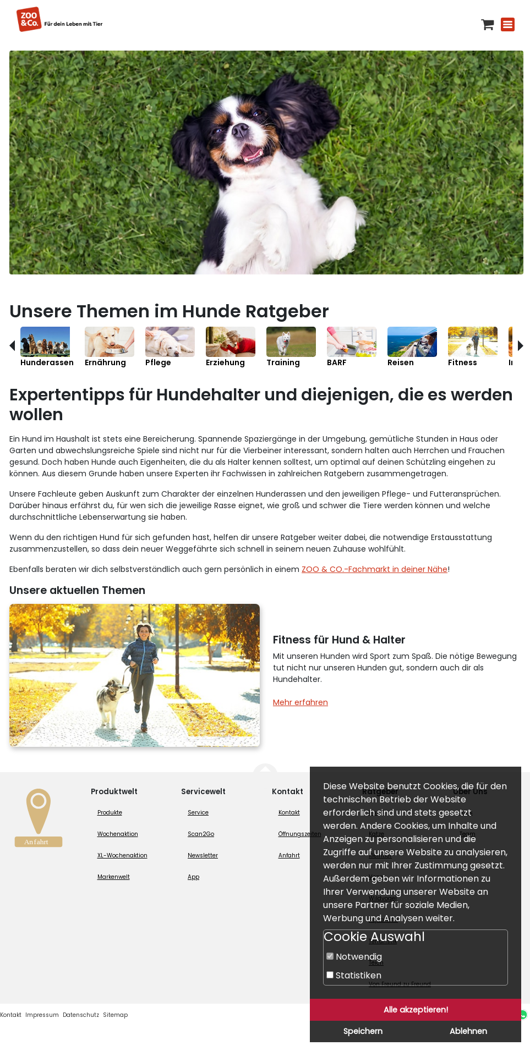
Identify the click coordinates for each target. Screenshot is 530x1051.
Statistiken (353, 975)
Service (198, 812)
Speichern (363, 1031)
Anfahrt (289, 855)
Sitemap (115, 1015)
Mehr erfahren (300, 702)
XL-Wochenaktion (122, 855)
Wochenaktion (117, 834)
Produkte (109, 812)
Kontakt (289, 812)
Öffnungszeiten (299, 834)
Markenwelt (113, 877)
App (193, 877)
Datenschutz (81, 1015)
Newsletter (203, 855)
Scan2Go (201, 834)
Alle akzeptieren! (416, 1009)
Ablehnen (468, 1031)
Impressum (42, 1015)
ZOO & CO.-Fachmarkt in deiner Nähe (374, 569)
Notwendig (354, 956)
